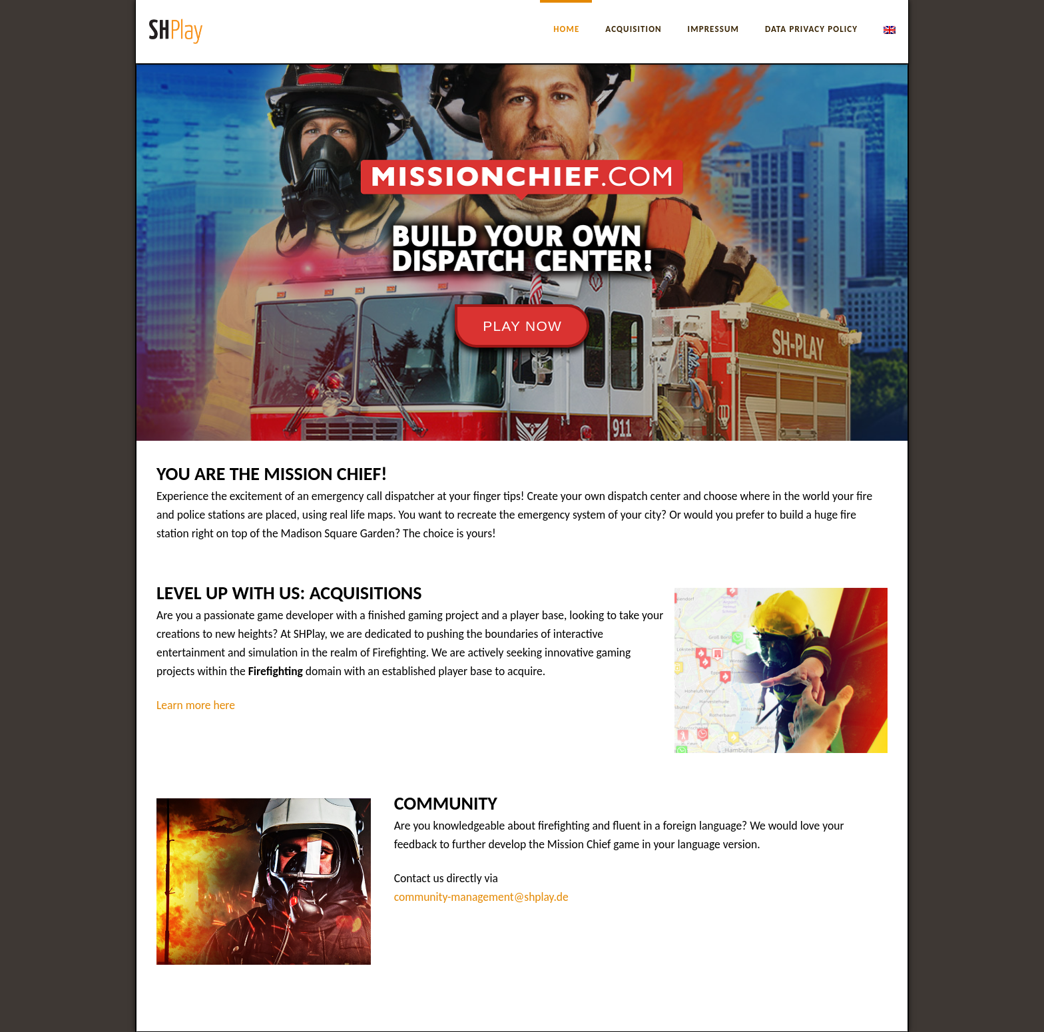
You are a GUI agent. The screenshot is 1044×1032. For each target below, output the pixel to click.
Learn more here (195, 705)
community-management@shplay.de (481, 897)
